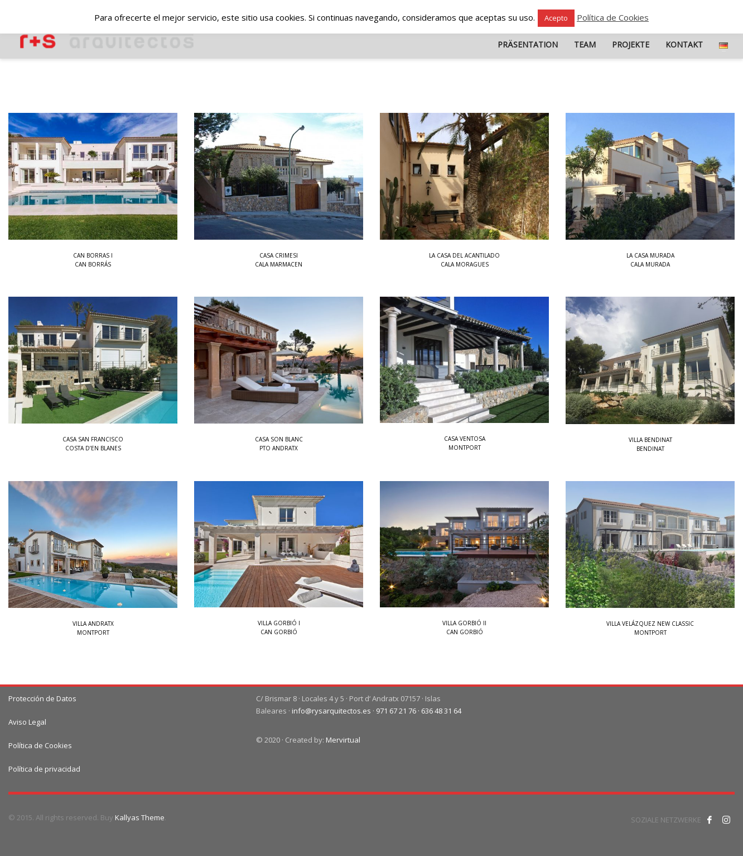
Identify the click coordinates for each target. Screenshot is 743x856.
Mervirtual (343, 740)
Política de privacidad (44, 769)
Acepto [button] (556, 18)
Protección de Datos (42, 698)
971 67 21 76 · (398, 711)
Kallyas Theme (140, 817)
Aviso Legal (27, 722)
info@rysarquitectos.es (331, 711)
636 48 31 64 (441, 711)
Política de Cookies (40, 745)
